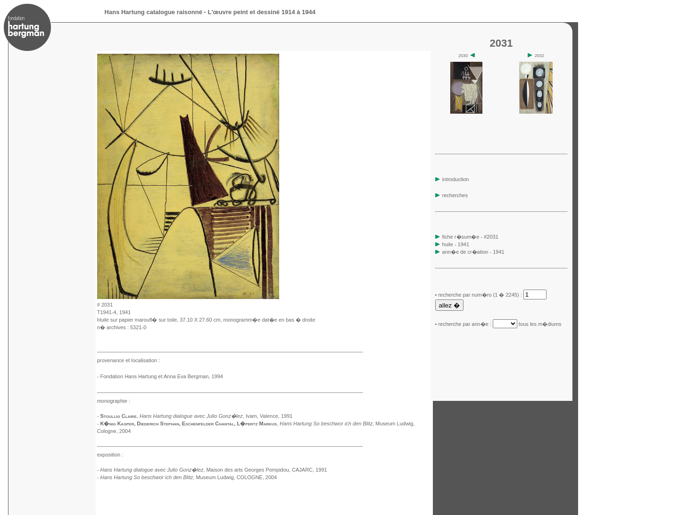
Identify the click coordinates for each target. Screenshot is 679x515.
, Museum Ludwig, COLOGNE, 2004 (188, 477)
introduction (452, 179)
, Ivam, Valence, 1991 (216, 416)
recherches (451, 195)
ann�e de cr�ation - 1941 (473, 252)
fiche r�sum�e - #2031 (469, 237)
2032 (536, 55)
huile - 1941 (456, 244)
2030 (466, 55)
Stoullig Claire (118, 416)
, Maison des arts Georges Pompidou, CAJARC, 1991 (213, 470)
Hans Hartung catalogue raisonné (153, 12)
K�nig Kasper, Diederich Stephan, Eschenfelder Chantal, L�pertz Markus (188, 423)
